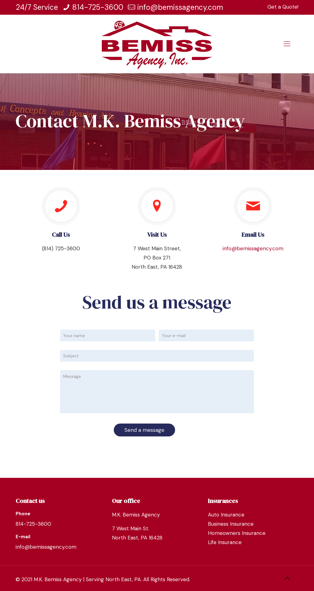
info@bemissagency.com (180, 7)
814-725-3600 (97, 7)
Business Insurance (231, 523)
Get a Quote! (282, 6)
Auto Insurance (226, 514)
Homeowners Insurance (237, 533)
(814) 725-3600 (61, 248)
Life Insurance (225, 542)
